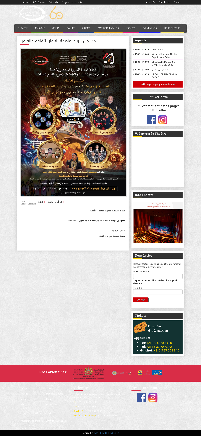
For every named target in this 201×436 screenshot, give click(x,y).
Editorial (47, 413)
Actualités (150, 2)
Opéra (55, 28)
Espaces (130, 28)
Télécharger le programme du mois (158, 84)
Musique (40, 28)
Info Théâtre (39, 2)
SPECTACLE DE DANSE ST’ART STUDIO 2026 (163, 63)
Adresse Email (141, 271)
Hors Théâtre (172, 28)
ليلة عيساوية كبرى (160, 69)
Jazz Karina (157, 49)
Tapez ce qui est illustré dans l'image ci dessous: (155, 282)
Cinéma (86, 28)
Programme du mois (72, 2)
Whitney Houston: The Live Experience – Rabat (165, 56)
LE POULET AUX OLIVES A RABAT (165, 76)
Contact (177, 2)
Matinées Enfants (108, 28)
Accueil (26, 2)
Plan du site (164, 2)
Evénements (150, 28)
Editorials (53, 2)
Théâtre (23, 28)
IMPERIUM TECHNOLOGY (106, 432)
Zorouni (23, 428)
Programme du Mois (30, 420)
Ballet (71, 28)
